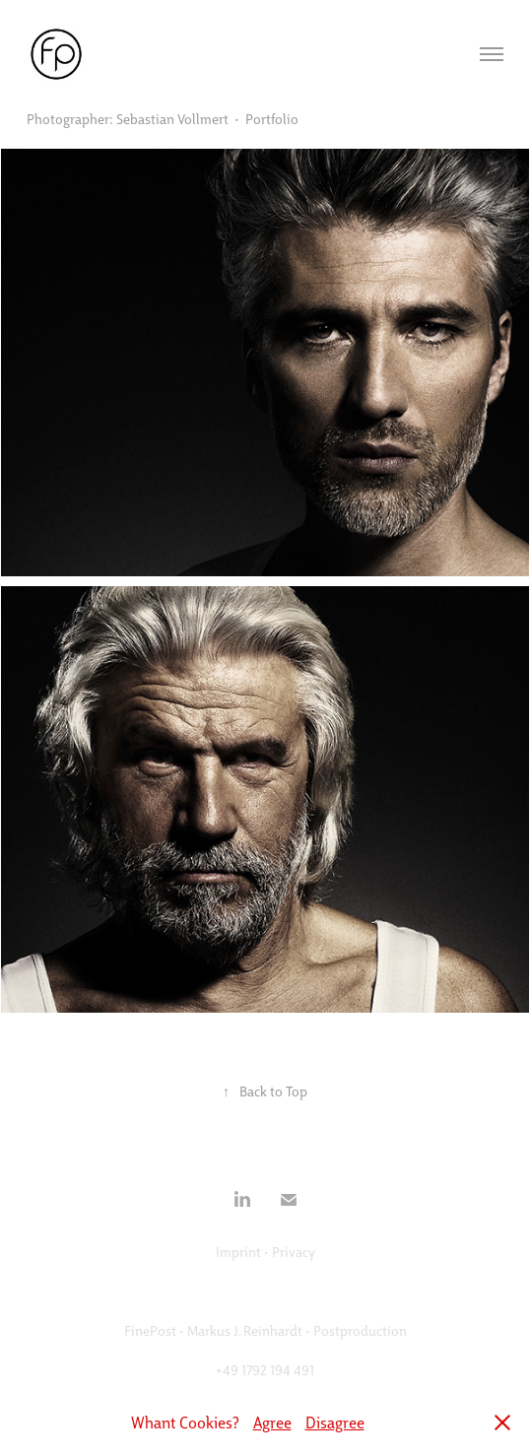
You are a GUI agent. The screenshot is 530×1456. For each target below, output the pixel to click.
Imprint (238, 1251)
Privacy (293, 1251)
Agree (272, 1422)
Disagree (334, 1422)
